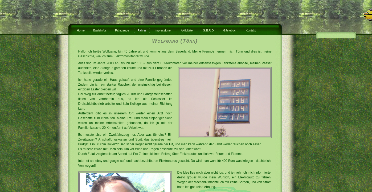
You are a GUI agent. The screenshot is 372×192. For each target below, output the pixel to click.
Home (81, 30)
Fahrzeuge (122, 30)
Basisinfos (100, 30)
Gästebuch (230, 30)
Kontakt (251, 30)
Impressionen (163, 30)
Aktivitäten (187, 30)
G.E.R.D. (209, 30)
